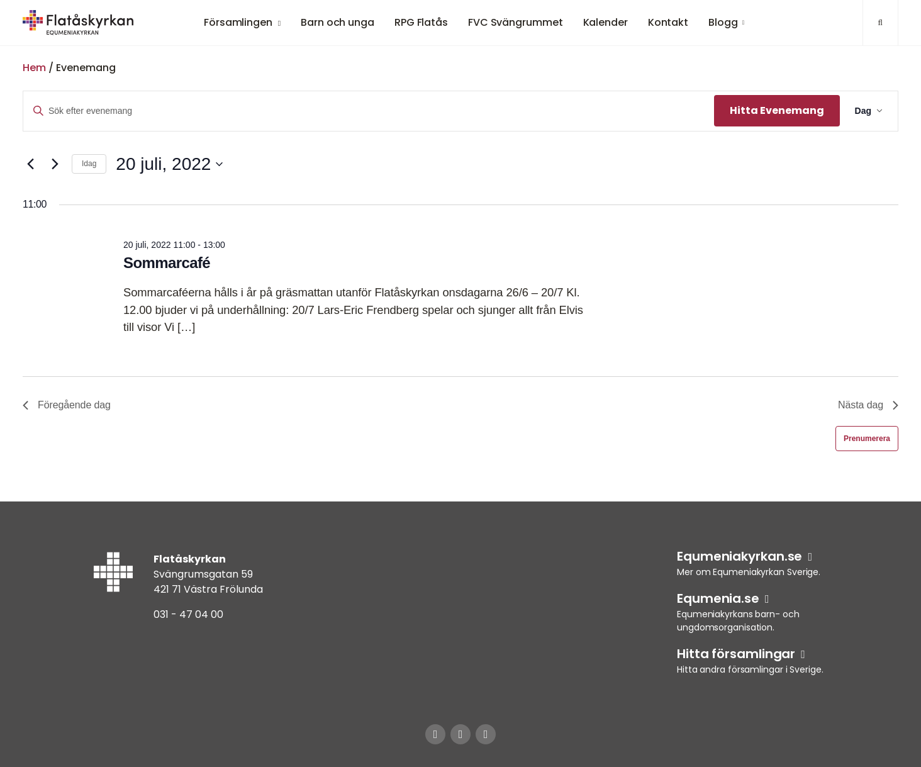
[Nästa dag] (54, 164)
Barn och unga (337, 22)
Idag (89, 163)
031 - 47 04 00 (188, 614)
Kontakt (668, 22)
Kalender (605, 22)
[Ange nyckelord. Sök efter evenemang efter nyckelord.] (368, 111)
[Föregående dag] (30, 164)
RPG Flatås (421, 22)
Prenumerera (867, 438)
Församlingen (238, 22)
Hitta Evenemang (777, 110)
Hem (34, 67)
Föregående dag (67, 405)
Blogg (723, 22)
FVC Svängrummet (515, 22)
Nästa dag (868, 405)
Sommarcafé (166, 262)
